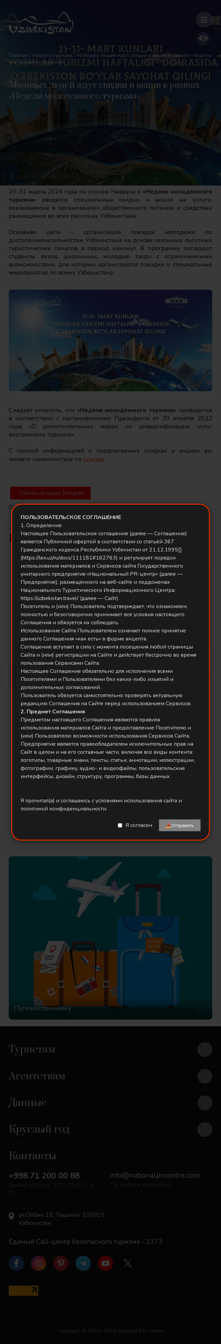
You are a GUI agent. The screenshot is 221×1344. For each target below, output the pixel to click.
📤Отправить (180, 825)
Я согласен (139, 825)
